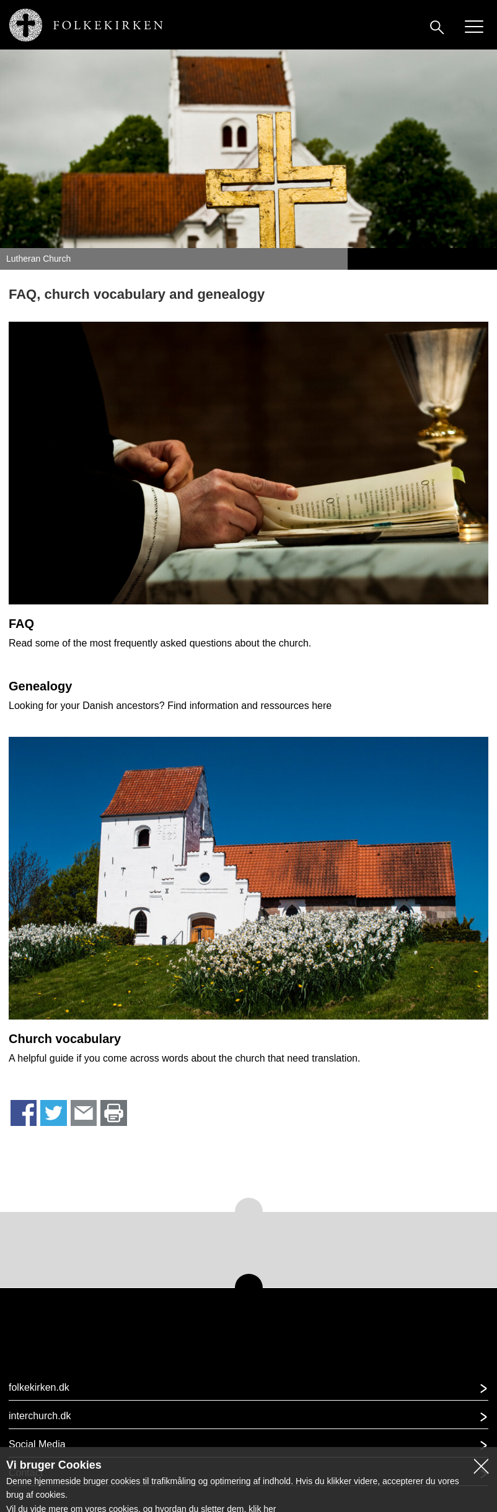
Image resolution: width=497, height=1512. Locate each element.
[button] (248, 1391)
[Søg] (437, 26)
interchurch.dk (40, 1416)
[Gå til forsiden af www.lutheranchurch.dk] (85, 22)
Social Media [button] (37, 1444)
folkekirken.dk (39, 1387)
